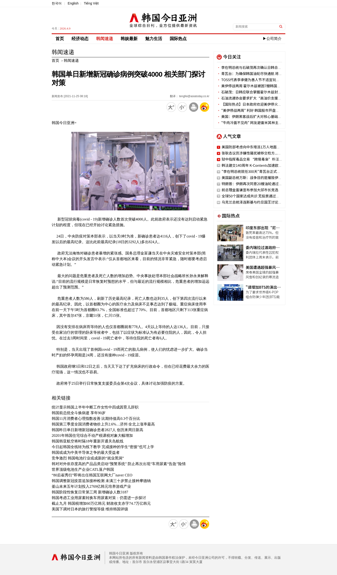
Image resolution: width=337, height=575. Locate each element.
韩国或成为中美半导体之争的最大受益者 (86, 452)
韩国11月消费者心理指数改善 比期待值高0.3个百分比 (96, 419)
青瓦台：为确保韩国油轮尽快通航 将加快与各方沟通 (260, 73)
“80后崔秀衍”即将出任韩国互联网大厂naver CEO (92, 475)
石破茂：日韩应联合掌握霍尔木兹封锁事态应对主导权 (261, 91)
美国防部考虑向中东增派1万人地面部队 (253, 146)
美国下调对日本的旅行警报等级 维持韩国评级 (90, 509)
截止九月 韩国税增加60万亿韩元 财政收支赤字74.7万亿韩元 (101, 503)
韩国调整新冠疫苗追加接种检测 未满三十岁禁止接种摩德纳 (101, 481)
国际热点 (178, 38)
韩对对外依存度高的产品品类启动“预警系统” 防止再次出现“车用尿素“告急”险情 (119, 464)
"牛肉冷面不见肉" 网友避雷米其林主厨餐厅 (253, 122)
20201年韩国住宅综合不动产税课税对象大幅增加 (92, 435)
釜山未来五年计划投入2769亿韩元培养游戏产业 (91, 486)
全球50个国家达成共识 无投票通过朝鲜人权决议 (259, 195)
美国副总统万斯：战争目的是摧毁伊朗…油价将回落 (262, 177)
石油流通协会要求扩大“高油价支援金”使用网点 (258, 98)
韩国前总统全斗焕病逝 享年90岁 (78, 413)
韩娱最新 (129, 38)
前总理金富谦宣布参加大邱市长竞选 (250, 189)
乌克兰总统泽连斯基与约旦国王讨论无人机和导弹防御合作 (268, 202)
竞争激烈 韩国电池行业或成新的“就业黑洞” (88, 458)
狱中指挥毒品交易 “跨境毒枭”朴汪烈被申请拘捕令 (263, 159)
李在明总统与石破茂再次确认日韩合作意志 (252, 67)
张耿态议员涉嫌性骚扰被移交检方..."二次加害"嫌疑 (262, 152)
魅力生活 (153, 38)
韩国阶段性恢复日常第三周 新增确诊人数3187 (90, 492)
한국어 (57, 3)
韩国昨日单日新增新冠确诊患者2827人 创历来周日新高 (97, 430)
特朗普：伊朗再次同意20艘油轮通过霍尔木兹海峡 (261, 183)
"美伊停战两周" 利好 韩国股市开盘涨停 (250, 110)
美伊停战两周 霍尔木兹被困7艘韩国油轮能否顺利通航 (261, 85)
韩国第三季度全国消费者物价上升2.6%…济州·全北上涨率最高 (103, 424)
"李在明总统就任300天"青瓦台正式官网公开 (256, 171)
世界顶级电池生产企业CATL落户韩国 (83, 469)
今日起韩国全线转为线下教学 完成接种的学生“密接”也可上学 (103, 447)
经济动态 (80, 38)
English (73, 3)
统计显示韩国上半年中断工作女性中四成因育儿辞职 (95, 407)
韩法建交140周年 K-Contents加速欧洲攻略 (255, 165)
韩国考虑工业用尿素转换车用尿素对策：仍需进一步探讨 (99, 498)
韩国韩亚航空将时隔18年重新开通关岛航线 (87, 441)
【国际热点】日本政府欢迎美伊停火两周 (251, 104)
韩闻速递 (104, 38)
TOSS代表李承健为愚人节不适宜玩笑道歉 (252, 79)
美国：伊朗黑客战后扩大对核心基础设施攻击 (254, 116)
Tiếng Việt (91, 3)
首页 (59, 38)
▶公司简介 (272, 39)
